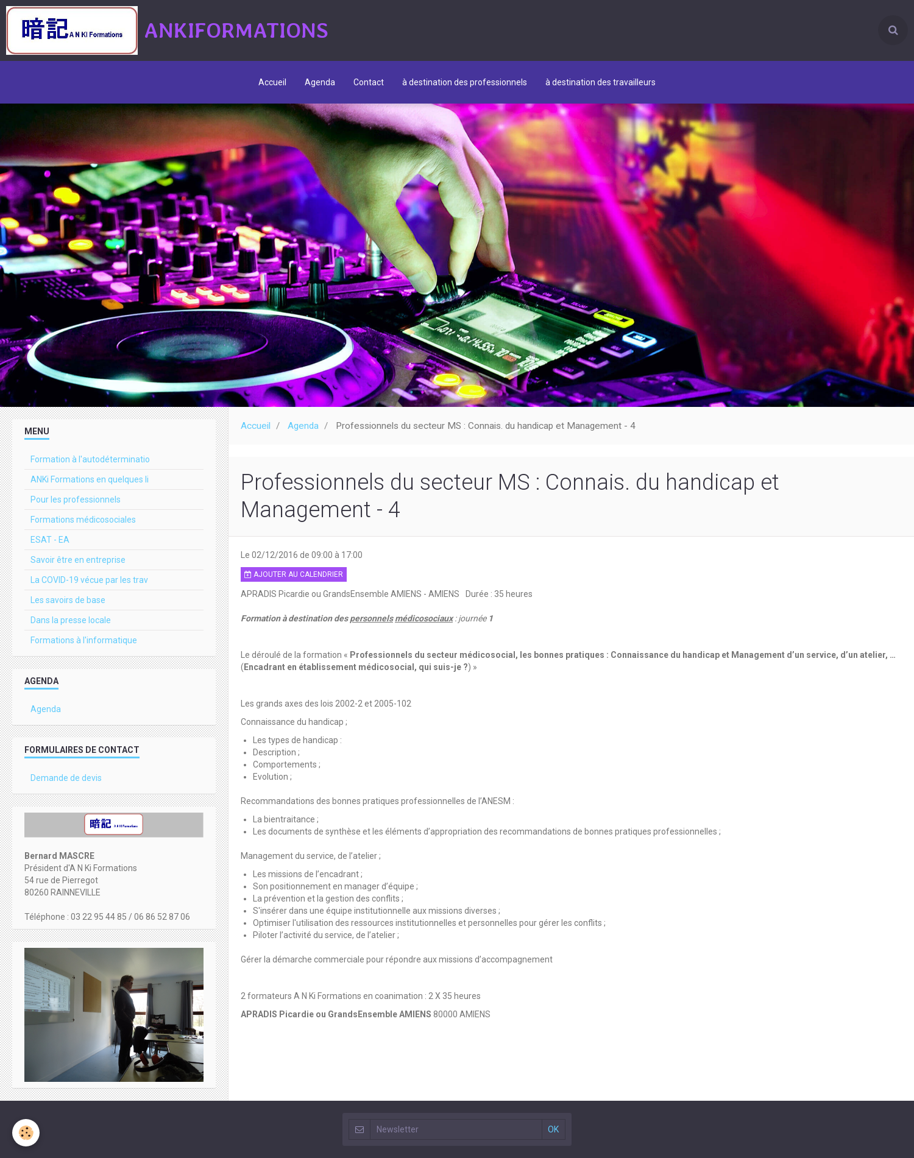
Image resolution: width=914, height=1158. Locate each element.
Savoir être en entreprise (78, 560)
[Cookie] (26, 1132)
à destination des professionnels (464, 82)
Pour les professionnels (75, 499)
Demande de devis (66, 778)
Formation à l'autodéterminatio (90, 459)
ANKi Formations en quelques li (89, 479)
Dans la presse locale (70, 620)
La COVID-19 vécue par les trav (89, 580)
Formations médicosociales (83, 519)
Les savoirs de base (67, 600)
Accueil (272, 82)
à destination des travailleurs (600, 82)
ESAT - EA (49, 540)
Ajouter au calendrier (293, 574)
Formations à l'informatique (83, 640)
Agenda (320, 82)
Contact (368, 82)
